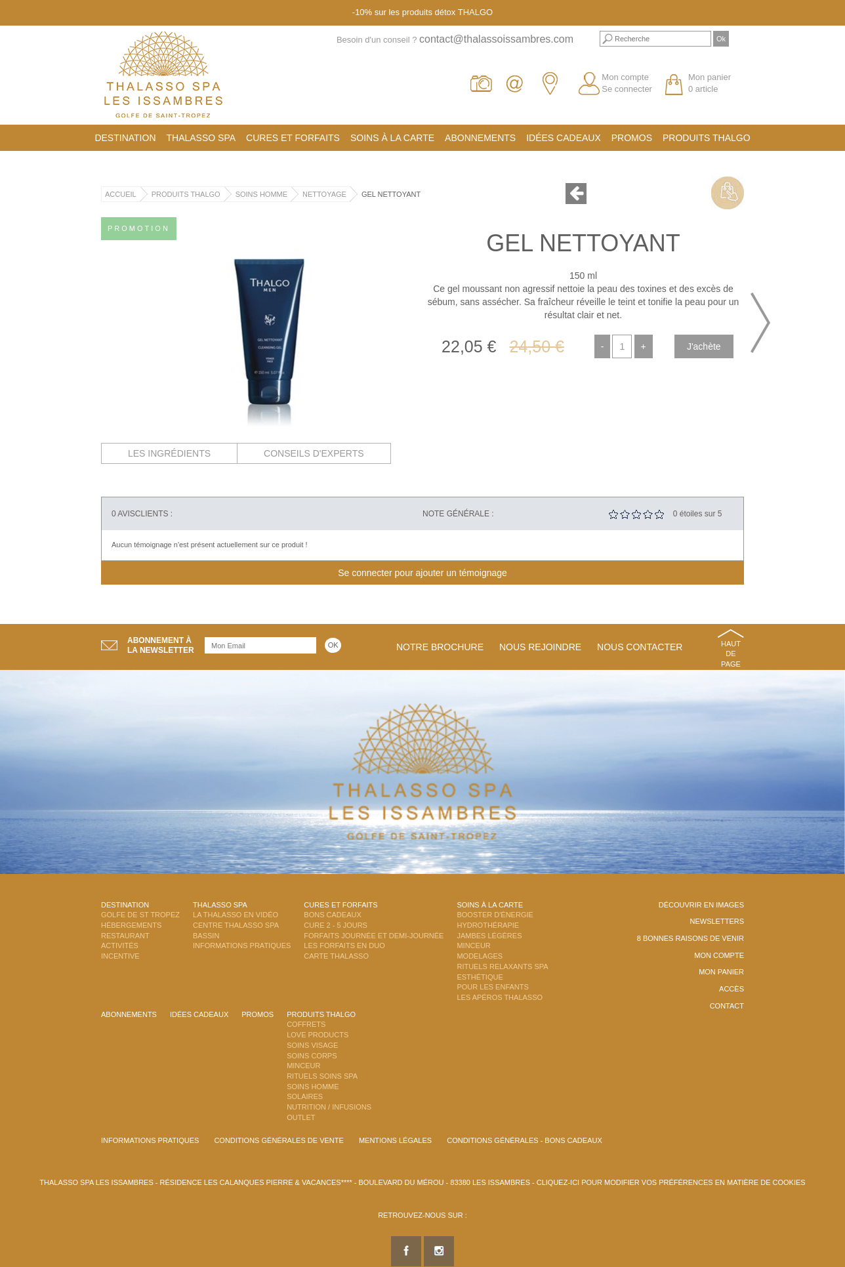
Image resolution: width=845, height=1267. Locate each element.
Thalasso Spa (201, 138)
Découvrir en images (701, 905)
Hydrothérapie (488, 925)
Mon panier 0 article (709, 83)
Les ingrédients (169, 453)
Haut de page (731, 654)
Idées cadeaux (563, 138)
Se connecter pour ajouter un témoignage (422, 573)
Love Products (317, 1035)
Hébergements (131, 925)
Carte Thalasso (336, 956)
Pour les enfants (492, 987)
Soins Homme (261, 194)
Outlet (301, 1117)
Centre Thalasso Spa (236, 925)
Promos (631, 138)
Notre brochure (440, 647)
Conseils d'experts (314, 453)
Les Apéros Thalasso (500, 997)
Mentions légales (395, 1140)
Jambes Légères (489, 936)
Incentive (120, 956)
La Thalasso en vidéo (235, 915)
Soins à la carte (392, 138)
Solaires (305, 1096)
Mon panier (721, 972)
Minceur (473, 945)
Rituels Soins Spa (322, 1076)
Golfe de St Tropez (140, 915)
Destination (124, 138)
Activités (119, 945)
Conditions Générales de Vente (278, 1140)
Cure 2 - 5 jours (335, 925)
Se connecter (627, 89)
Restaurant (125, 936)
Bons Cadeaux (332, 915)
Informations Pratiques (242, 945)
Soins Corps (312, 1056)
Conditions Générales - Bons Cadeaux (524, 1140)
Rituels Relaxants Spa (502, 966)
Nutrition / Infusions (329, 1107)
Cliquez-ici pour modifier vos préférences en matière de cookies (671, 1182)
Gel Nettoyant (391, 194)
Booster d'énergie (495, 915)
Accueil (120, 194)
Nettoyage (324, 194)
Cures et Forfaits (293, 138)
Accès (731, 989)
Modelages (480, 956)
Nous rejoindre (540, 647)
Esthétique (480, 977)
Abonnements (480, 138)
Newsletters (717, 921)
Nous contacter (639, 647)
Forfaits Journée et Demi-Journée (373, 936)
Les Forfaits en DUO (344, 945)
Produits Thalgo (707, 138)
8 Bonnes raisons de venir (690, 938)
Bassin (206, 936)
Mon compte (625, 77)
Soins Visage (312, 1045)
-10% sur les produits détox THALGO (422, 12)
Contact (727, 1006)
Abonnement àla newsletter (160, 645)
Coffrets (306, 1024)
